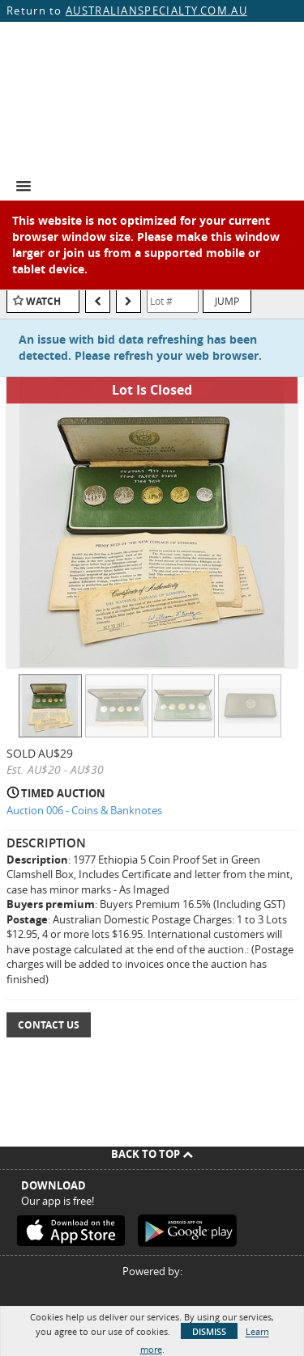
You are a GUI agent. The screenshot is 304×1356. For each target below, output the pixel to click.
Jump (227, 300)
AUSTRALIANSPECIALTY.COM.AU (156, 10)
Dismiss (209, 1331)
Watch (43, 301)
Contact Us (48, 1025)
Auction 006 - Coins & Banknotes (84, 810)
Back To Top (152, 1154)
